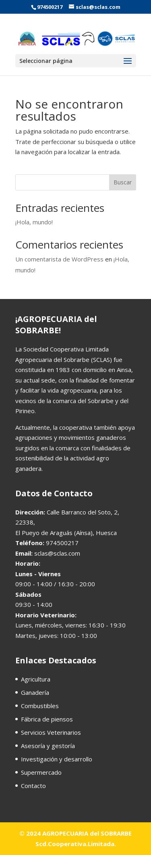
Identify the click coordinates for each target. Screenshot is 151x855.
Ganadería (35, 692)
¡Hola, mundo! (34, 222)
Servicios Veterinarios (51, 732)
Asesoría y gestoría (48, 746)
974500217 (49, 6)
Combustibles (40, 706)
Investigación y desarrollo (56, 759)
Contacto (33, 786)
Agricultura (35, 679)
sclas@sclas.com (57, 553)
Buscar (123, 182)
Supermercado (41, 772)
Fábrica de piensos (47, 719)
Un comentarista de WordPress (59, 259)
